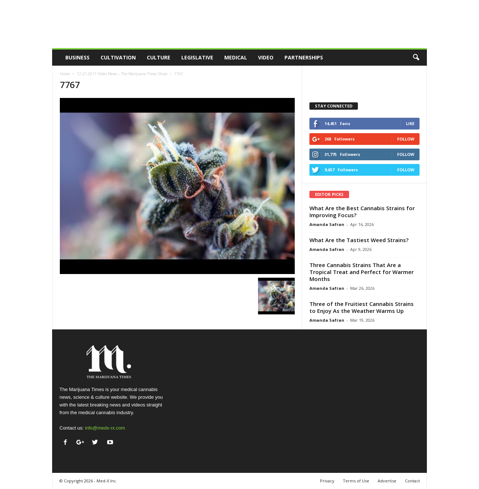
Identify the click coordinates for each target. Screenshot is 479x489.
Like (410, 123)
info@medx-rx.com (105, 428)
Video (265, 57)
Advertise (387, 480)
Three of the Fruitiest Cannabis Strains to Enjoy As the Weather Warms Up (361, 307)
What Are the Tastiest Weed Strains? (359, 240)
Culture (158, 57)
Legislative (197, 57)
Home (65, 73)
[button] (416, 58)
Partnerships (303, 57)
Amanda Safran (326, 224)
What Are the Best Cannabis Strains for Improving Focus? (362, 211)
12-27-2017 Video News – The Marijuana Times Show (122, 73)
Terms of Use (356, 480)
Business (77, 57)
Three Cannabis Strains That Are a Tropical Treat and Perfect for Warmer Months (361, 271)
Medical (235, 57)
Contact (412, 480)
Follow (405, 139)
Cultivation (118, 57)
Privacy (327, 480)
